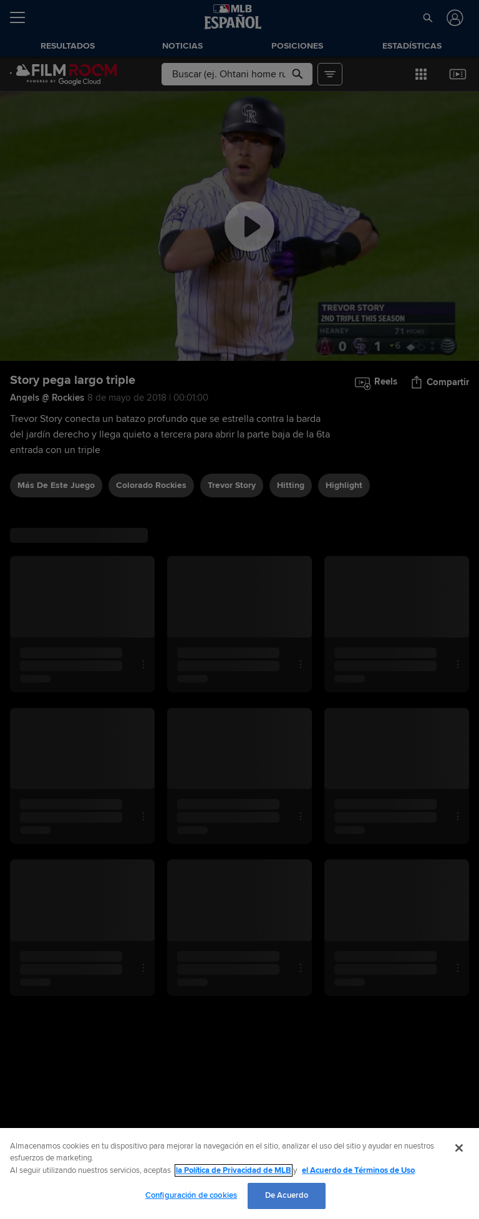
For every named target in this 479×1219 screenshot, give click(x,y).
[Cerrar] (459, 1148)
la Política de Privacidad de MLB (233, 1170)
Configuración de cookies (191, 1195)
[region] (239, 1173)
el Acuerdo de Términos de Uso (358, 1170)
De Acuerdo (286, 1195)
